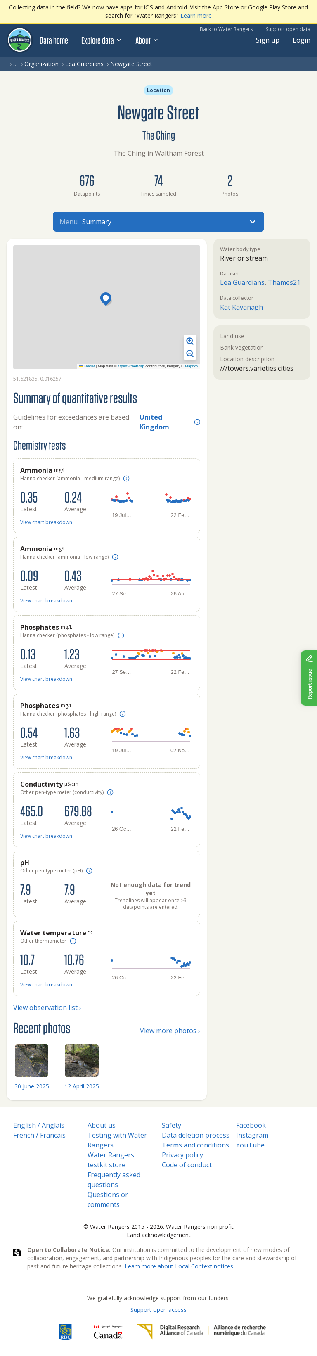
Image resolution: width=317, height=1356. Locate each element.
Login (301, 40)
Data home (54, 40)
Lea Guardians (84, 64)
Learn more (196, 15)
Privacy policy (182, 1154)
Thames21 (284, 282)
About (147, 40)
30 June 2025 (31, 1086)
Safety (171, 1125)
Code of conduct (187, 1164)
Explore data (101, 40)
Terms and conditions (195, 1145)
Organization (41, 64)
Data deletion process (195, 1135)
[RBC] (65, 1332)
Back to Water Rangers (226, 29)
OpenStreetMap (131, 366)
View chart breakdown (46, 522)
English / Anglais (38, 1125)
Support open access (158, 1309)
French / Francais (39, 1135)
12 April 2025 (81, 1086)
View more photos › (170, 1030)
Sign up (267, 40)
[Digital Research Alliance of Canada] (201, 1332)
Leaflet (87, 366)
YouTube (250, 1145)
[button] (107, 299)
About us (102, 1125)
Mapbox (191, 366)
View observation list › (47, 1007)
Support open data (288, 29)
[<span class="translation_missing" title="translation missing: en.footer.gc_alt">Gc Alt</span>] (108, 1332)
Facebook (251, 1125)
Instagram (252, 1135)
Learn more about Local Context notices (179, 1266)
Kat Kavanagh (241, 307)
